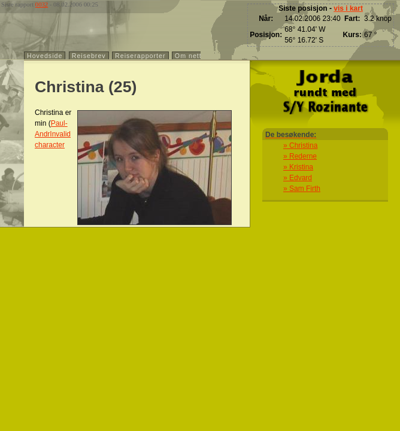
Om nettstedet (199, 55)
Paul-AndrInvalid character (53, 134)
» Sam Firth (301, 188)
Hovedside (44, 55)
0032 (41, 4)
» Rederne (300, 156)
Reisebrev (89, 55)
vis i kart (348, 8)
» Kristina (298, 167)
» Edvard (297, 178)
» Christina (300, 145)
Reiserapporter (140, 55)
